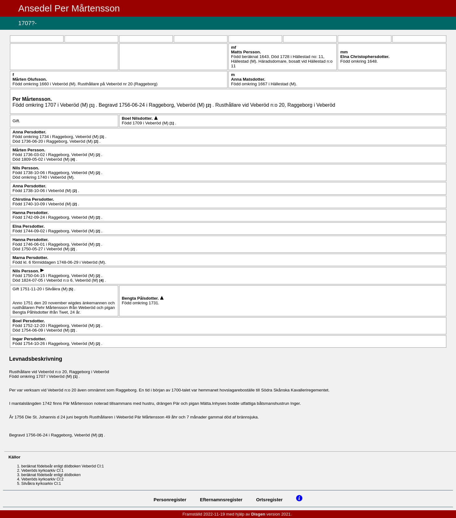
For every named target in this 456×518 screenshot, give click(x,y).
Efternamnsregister (221, 499)
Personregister (170, 499)
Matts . (246, 52)
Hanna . (30, 212)
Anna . (248, 79)
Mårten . (29, 79)
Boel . (138, 118)
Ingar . (29, 339)
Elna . (365, 56)
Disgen (258, 514)
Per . (32, 99)
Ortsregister (269, 499)
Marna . (30, 257)
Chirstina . (33, 199)
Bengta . (141, 298)
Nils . (25, 168)
